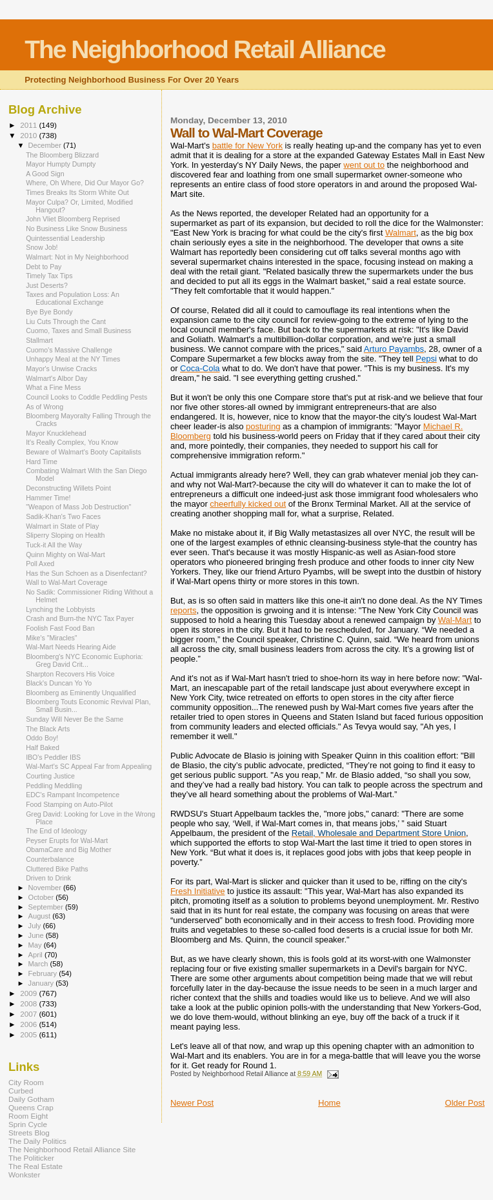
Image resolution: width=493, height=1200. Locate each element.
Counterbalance (50, 859)
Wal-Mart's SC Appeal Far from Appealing (89, 766)
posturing (263, 426)
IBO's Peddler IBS (53, 757)
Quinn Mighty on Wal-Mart (65, 554)
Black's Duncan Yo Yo (59, 683)
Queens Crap (31, 1107)
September (47, 907)
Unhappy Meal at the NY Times (73, 359)
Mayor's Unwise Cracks (61, 368)
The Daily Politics (37, 1141)
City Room (26, 1082)
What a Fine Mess (53, 387)
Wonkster (24, 1174)
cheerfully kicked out (248, 504)
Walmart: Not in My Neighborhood (77, 257)
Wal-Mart (455, 620)
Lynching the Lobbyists (60, 609)
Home (329, 1103)
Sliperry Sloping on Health (65, 535)
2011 (29, 125)
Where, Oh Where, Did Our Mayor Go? (85, 183)
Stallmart (39, 340)
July (35, 926)
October (42, 897)
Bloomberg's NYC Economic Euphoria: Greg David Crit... (84, 660)
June (37, 935)
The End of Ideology (56, 831)
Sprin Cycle (27, 1124)
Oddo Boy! (42, 738)
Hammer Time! (48, 498)
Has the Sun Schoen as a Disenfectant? (86, 573)
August (40, 916)
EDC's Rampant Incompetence (72, 794)
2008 (29, 1003)
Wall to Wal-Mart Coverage (66, 582)
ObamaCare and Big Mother (68, 849)
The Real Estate (35, 1166)
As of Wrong (44, 407)
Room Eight (28, 1116)
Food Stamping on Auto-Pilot (69, 804)
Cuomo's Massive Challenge (69, 350)
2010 (29, 135)
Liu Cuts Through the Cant (66, 321)
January (42, 983)
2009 (29, 993)
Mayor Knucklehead (56, 433)
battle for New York (247, 145)
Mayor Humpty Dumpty (61, 164)
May (36, 945)
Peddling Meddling (54, 785)
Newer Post (192, 1103)
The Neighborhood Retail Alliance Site (72, 1149)
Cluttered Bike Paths (57, 869)
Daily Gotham (31, 1099)
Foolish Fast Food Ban (60, 628)
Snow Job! (41, 247)
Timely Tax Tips (49, 276)
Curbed (20, 1090)
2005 (29, 1034)
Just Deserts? (47, 285)
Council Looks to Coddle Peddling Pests (86, 397)
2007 (29, 1014)
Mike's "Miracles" (51, 638)
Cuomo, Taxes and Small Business (78, 330)
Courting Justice (50, 776)
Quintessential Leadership (65, 238)
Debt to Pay (43, 266)
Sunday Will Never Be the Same (74, 719)
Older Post (465, 1103)
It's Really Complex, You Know (72, 442)
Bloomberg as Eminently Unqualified (81, 693)
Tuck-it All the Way (54, 545)
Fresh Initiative (197, 891)
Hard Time (41, 461)
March (39, 964)
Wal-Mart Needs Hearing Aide (71, 647)
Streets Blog (29, 1132)
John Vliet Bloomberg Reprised (73, 219)
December (45, 145)
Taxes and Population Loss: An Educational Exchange (72, 298)
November (45, 887)
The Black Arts (48, 729)
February (43, 973)
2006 (29, 1024)
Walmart (400, 233)
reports (183, 610)
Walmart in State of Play (62, 526)
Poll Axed (40, 563)
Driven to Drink (48, 878)
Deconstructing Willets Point (68, 488)
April (36, 955)
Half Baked (42, 747)
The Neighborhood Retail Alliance (205, 49)
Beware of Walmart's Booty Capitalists (83, 452)
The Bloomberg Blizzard (62, 155)
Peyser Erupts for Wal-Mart (67, 840)
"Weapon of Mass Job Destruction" (78, 507)
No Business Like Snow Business (76, 228)
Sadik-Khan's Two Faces (63, 516)
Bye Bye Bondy (49, 312)
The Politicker (31, 1158)
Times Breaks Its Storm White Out (77, 192)
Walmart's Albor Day (56, 378)
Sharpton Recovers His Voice (70, 674)
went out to (364, 165)
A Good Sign (45, 174)
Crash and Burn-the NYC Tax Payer (80, 618)
